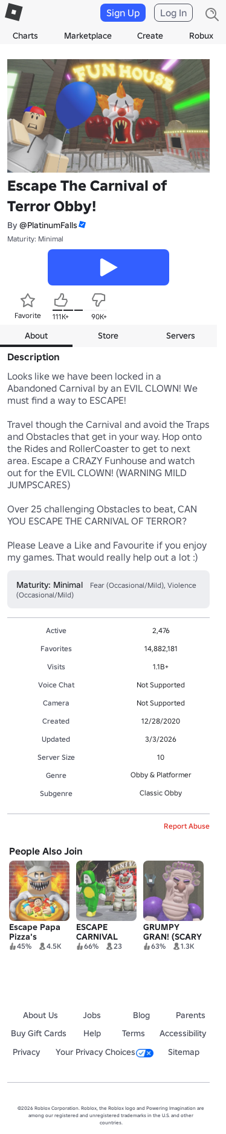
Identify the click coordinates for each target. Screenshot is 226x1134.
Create (150, 35)
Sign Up (123, 13)
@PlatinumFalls (48, 225)
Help (92, 1033)
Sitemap (183, 1051)
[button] (81, 225)
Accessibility (183, 1033)
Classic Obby (161, 792)
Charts (25, 35)
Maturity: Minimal (35, 238)
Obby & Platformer (161, 774)
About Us (40, 1015)
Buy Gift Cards (38, 1033)
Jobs (92, 1015)
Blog (141, 1015)
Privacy (26, 1051)
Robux (201, 35)
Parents (190, 1015)
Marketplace (88, 35)
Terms (133, 1033)
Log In (173, 13)
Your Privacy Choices (104, 1051)
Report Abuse (187, 825)
